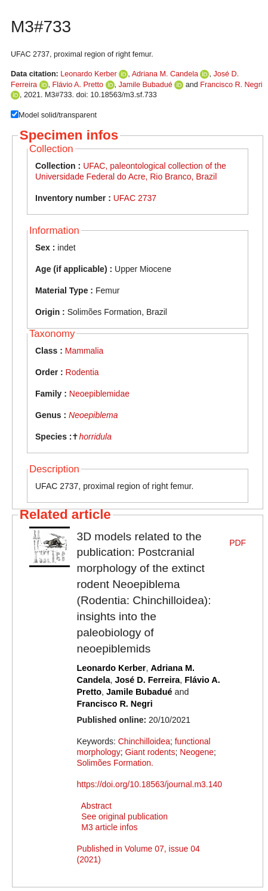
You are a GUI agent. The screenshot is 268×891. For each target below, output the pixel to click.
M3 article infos (109, 827)
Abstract (96, 805)
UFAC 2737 (134, 198)
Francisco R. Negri (231, 85)
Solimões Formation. (115, 763)
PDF (237, 542)
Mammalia (84, 350)
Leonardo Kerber (88, 74)
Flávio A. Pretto (78, 85)
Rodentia (82, 372)
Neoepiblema (93, 415)
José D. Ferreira (147, 680)
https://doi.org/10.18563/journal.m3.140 (150, 784)
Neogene (197, 752)
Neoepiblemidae (99, 393)
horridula (95, 436)
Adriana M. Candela (165, 74)
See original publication (124, 816)
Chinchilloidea (144, 741)
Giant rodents (150, 752)
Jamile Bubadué (145, 85)
